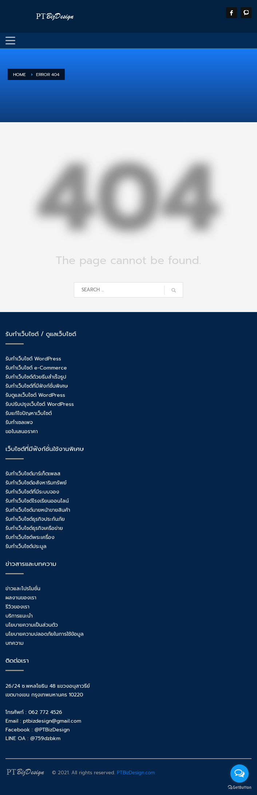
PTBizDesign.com (136, 772)
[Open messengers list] (239, 773)
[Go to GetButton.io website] (239, 787)
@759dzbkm (45, 738)
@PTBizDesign (52, 730)
